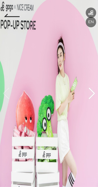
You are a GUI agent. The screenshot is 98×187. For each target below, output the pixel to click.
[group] (49, 93)
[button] (91, 93)
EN (91, 22)
